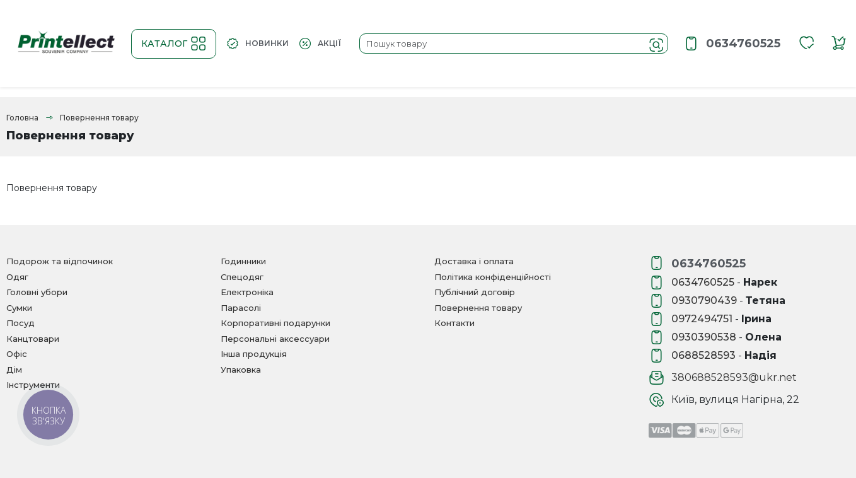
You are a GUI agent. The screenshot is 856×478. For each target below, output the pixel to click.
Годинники (243, 261)
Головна (22, 117)
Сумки (19, 308)
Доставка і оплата (474, 261)
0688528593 (703, 355)
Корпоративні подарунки (275, 323)
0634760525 (743, 43)
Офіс (16, 354)
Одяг (17, 277)
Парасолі (241, 308)
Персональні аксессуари (275, 339)
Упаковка (241, 369)
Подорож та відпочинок (59, 261)
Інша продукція (254, 354)
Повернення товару (478, 308)
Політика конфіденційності (492, 277)
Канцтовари (32, 339)
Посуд (20, 323)
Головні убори (36, 292)
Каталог (173, 44)
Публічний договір (474, 292)
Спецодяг (242, 277)
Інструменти (33, 385)
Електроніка (247, 292)
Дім (14, 369)
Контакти (454, 323)
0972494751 (701, 319)
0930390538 (703, 337)
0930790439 (704, 300)
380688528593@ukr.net (734, 377)
